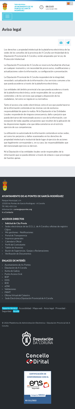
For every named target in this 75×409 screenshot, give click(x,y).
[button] (69, 3)
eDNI (7, 286)
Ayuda (16, 311)
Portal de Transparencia (16, 235)
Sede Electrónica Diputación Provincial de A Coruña (29, 298)
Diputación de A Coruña (16, 267)
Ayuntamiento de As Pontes (18, 264)
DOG (7, 280)
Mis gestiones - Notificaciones (19, 232)
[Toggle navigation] (7, 16)
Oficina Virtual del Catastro (17, 295)
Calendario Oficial (13, 241)
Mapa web (38, 308)
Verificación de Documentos (18, 253)
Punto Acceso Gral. (13, 274)
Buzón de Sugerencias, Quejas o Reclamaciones (27, 250)
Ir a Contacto (7, 212)
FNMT (8, 292)
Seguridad (7, 311)
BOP (7, 277)
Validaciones (10, 289)
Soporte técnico (10, 308)
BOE (7, 283)
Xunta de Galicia (12, 271)
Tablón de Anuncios (14, 247)
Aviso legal (49, 308)
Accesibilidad (25, 308)
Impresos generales (14, 238)
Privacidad (61, 308)
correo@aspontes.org (23, 209)
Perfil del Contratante (15, 244)
